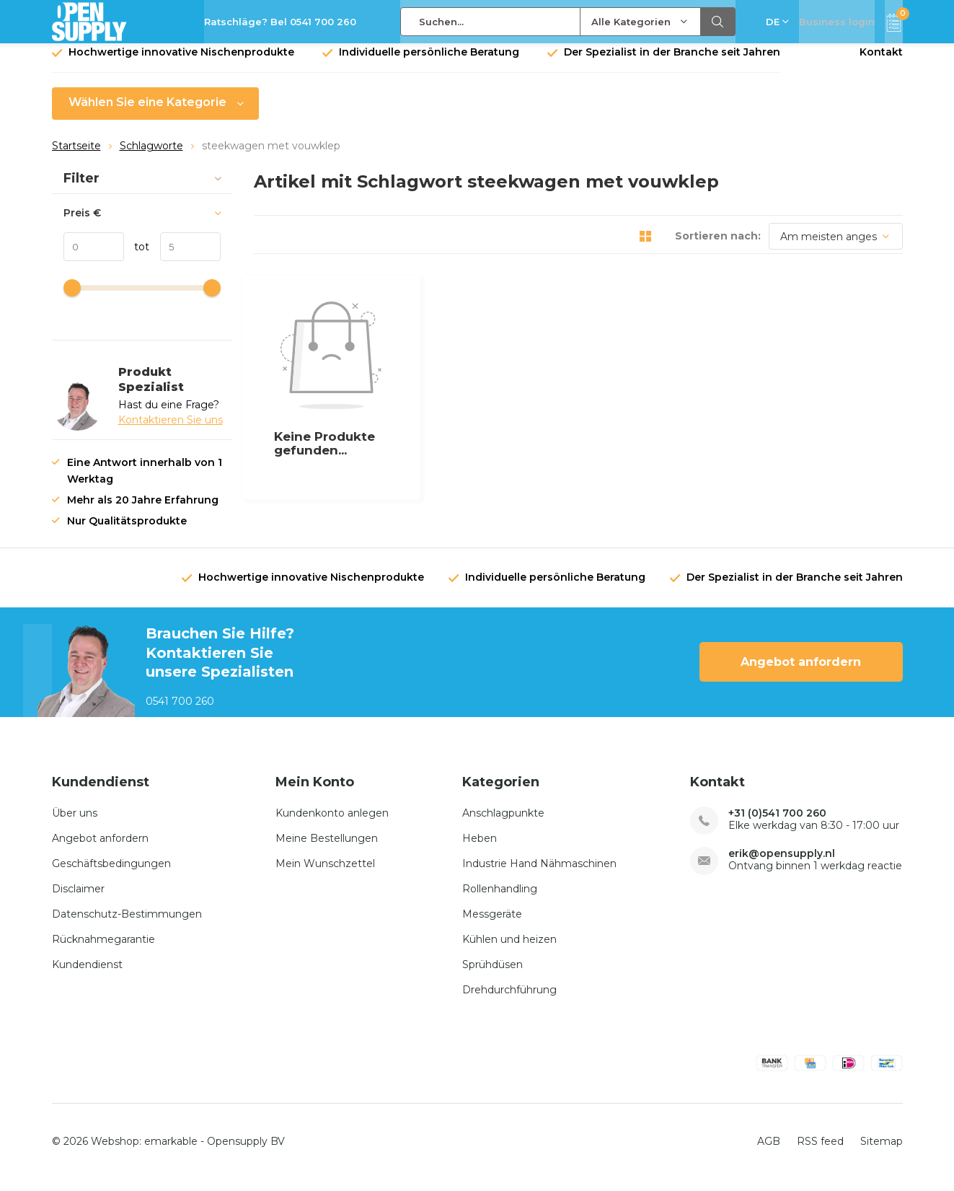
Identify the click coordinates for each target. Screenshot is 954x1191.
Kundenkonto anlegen (332, 823)
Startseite (76, 156)
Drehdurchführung (509, 999)
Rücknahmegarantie (103, 949)
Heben (479, 848)
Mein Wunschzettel (325, 873)
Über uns (74, 823)
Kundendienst (87, 974)
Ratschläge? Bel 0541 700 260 (280, 21)
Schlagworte (151, 156)
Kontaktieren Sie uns (170, 430)
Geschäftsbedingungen (111, 873)
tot (137, 257)
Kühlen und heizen (509, 949)
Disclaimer (78, 898)
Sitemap (881, 1152)
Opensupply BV (246, 1152)
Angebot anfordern (801, 673)
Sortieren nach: (718, 246)
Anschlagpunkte (503, 823)
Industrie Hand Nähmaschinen (539, 873)
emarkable (171, 1152)
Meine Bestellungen (326, 848)
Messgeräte (492, 924)
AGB (768, 1152)
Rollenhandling (499, 898)
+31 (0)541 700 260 (777, 823)
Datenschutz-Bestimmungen (127, 924)
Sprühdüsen (492, 974)
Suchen (718, 21)
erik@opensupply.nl (781, 864)
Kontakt (881, 62)
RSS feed (820, 1152)
